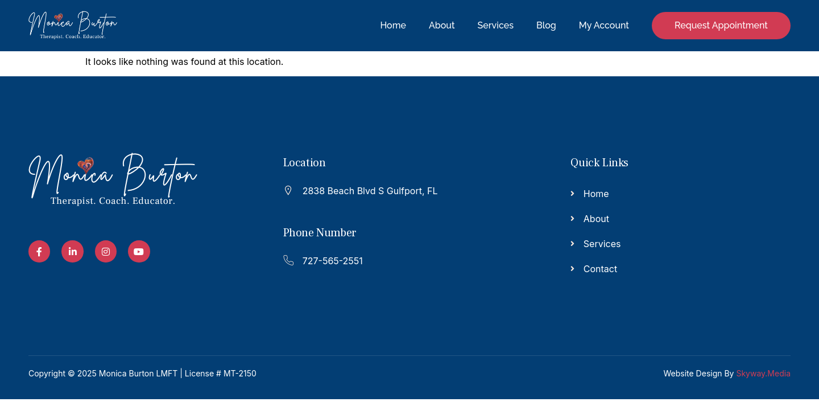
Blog (546, 25)
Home (393, 25)
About (442, 25)
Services (496, 25)
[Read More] (404, 189)
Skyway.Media (763, 373)
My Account (604, 25)
